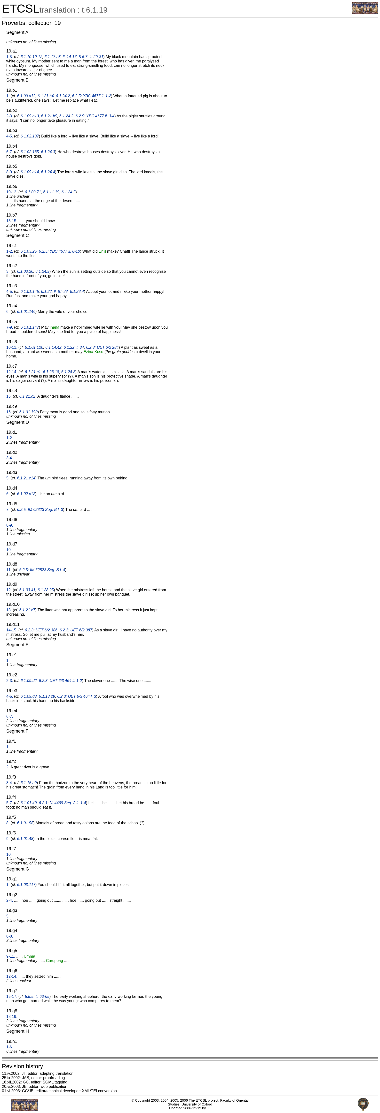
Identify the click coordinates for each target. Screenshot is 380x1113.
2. (7, 767)
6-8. (9, 936)
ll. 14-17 (70, 57)
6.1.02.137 (30, 136)
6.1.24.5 (69, 192)
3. (7, 271)
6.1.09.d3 (29, 696)
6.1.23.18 (51, 372)
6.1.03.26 (25, 271)
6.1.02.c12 (26, 494)
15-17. (11, 996)
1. (7, 96)
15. (9, 396)
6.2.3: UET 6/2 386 (41, 630)
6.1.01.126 (34, 347)
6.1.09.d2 (29, 681)
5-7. (9, 803)
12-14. (11, 372)
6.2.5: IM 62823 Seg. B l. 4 (42, 570)
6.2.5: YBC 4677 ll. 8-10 (59, 251)
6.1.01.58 (25, 823)
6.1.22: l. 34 (74, 347)
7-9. (9, 327)
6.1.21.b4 (46, 96)
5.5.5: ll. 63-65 (37, 996)
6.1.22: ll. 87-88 (54, 291)
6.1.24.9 (42, 271)
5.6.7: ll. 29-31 (91, 57)
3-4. (9, 458)
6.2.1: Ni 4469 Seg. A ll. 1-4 (62, 803)
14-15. (11, 630)
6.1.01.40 (29, 803)
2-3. (9, 116)
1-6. (9, 1047)
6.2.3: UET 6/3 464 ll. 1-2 (60, 681)
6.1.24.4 (48, 172)
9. (7, 839)
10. (9, 550)
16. (9, 412)
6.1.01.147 (30, 327)
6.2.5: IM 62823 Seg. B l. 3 (40, 509)
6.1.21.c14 (26, 478)
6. (7, 312)
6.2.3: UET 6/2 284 (102, 347)
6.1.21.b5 (49, 116)
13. (9, 610)
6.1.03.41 (27, 590)
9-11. (10, 956)
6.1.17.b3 (52, 57)
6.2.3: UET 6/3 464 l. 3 (76, 696)
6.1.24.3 (48, 152)
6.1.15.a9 (29, 783)
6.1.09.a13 (30, 116)
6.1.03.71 (33, 192)
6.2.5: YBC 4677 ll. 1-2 (91, 96)
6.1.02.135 (30, 152)
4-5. (9, 136)
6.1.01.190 (28, 412)
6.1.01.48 (25, 839)
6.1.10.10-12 (31, 57)
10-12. (11, 192)
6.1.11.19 (51, 192)
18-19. (11, 1017)
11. (9, 570)
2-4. (9, 900)
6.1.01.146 (26, 312)
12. (9, 590)
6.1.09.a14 (30, 172)
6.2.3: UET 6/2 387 (76, 630)
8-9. (9, 172)
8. (7, 823)
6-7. (9, 152)
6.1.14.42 (53, 347)
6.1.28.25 (46, 590)
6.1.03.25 (29, 251)
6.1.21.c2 (27, 396)
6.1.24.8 (68, 372)
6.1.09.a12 (26, 96)
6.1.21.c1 (33, 372)
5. (7, 478)
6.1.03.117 (26, 885)
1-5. (9, 57)
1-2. (9, 251)
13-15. (11, 221)
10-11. (11, 347)
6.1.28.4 (77, 291)
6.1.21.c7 (27, 610)
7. (7, 509)
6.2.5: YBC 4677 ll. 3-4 (95, 116)
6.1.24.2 (63, 96)
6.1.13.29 (47, 696)
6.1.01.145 (30, 291)
